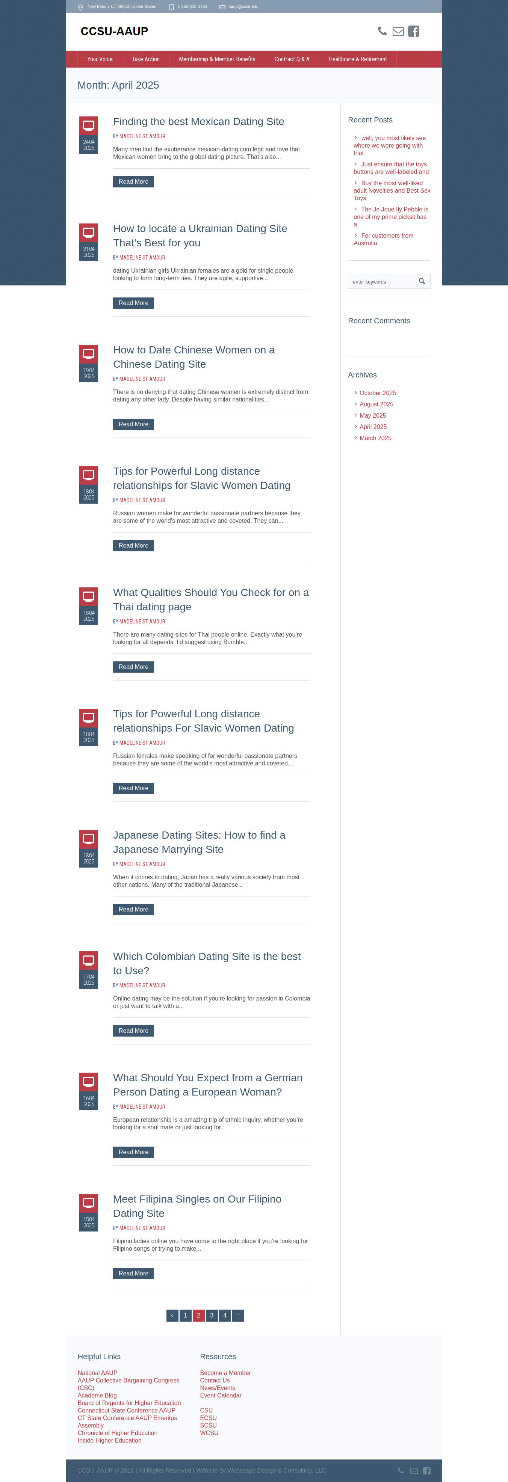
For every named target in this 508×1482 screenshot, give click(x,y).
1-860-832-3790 (192, 6)
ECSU (208, 1418)
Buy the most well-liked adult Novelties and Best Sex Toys (392, 190)
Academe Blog (97, 1395)
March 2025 (376, 438)
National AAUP (98, 1373)
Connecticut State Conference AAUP (127, 1410)
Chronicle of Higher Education (118, 1433)
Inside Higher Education (110, 1440)
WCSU (209, 1433)
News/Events (217, 1388)
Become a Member (225, 1373)
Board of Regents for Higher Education (129, 1403)
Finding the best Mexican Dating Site (198, 121)
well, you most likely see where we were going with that (390, 145)
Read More (133, 181)
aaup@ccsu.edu (243, 6)
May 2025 (373, 415)
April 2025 (373, 427)
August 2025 (376, 404)
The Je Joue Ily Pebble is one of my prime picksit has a (391, 217)
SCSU (208, 1425)
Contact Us (215, 1380)
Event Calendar (221, 1395)
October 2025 (378, 393)
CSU (206, 1410)
